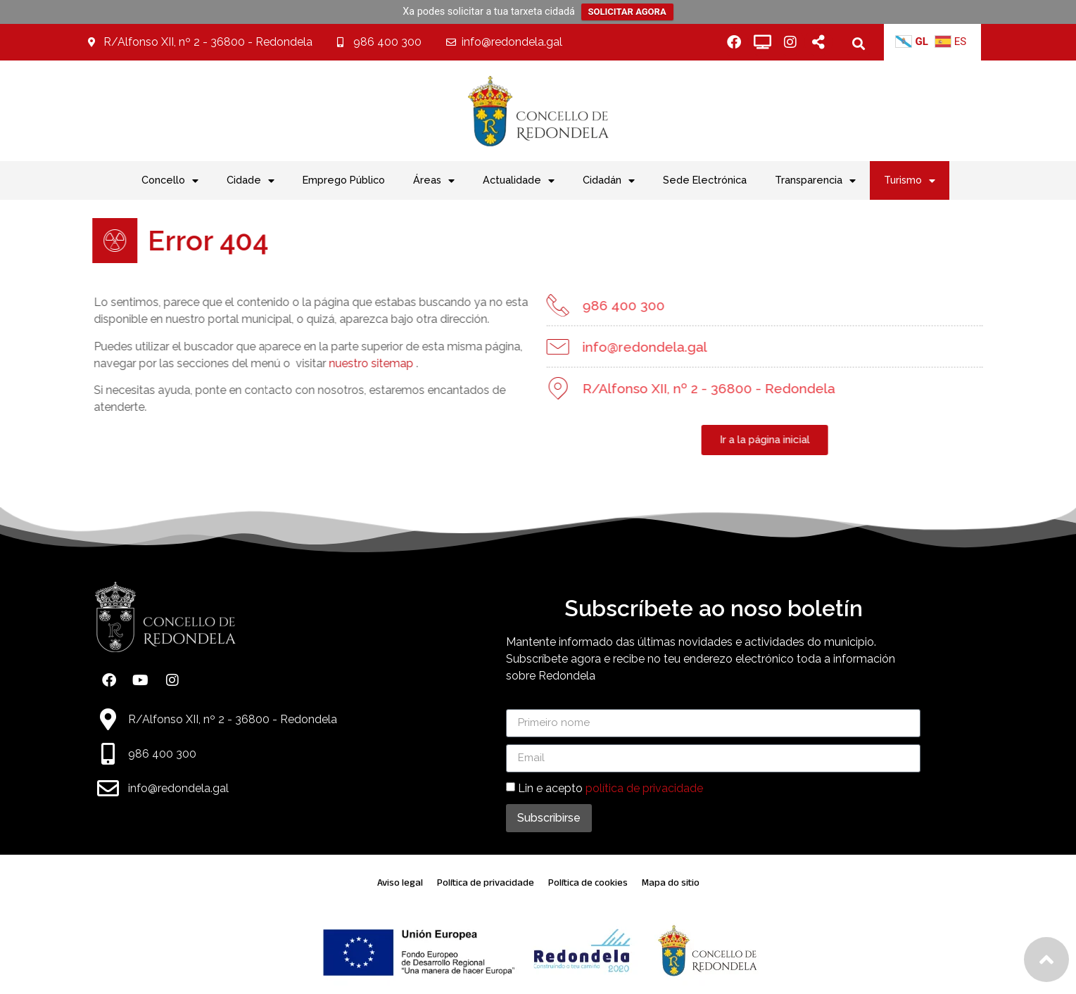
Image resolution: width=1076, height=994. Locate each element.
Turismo (909, 181)
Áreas (434, 181)
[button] (858, 43)
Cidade (250, 181)
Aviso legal (400, 882)
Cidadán (609, 181)
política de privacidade (644, 787)
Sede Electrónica (705, 180)
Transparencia (815, 181)
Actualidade (519, 181)
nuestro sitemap (351, 363)
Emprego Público (344, 180)
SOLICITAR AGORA (627, 11)
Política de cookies (588, 882)
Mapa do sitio (671, 882)
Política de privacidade (485, 882)
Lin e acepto (610, 787)
